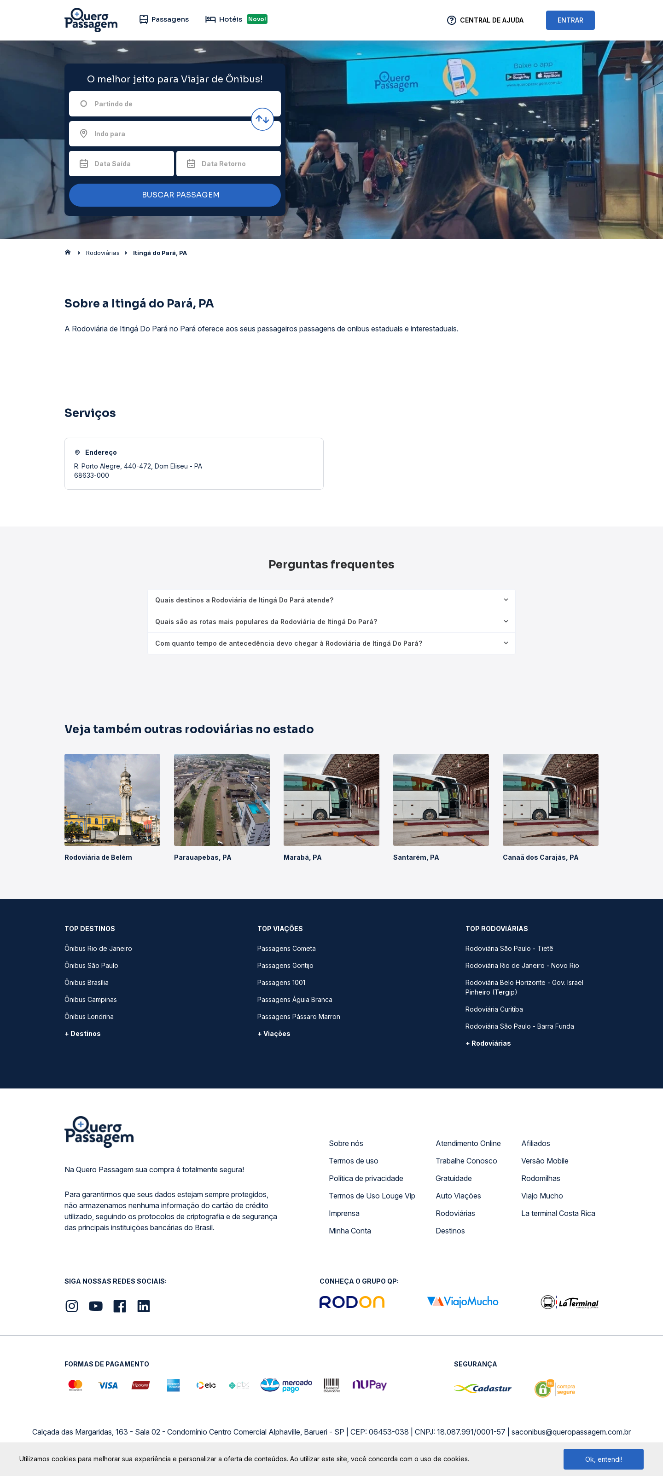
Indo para (109, 134)
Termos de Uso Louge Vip (372, 1195)
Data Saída (112, 164)
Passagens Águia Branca (294, 999)
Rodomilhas (540, 1178)
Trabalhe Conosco (466, 1160)
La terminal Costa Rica (558, 1213)
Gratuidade (454, 1178)
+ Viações (274, 1033)
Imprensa (344, 1213)
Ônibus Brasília (86, 982)
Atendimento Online (468, 1143)
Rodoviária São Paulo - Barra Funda (519, 1026)
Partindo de (113, 104)
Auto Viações (458, 1195)
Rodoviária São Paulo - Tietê (509, 948)
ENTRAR (570, 20)
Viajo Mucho (542, 1195)
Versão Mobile (545, 1160)
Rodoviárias (455, 1213)
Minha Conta (350, 1230)
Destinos (450, 1230)
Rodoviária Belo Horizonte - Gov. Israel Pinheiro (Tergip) (524, 987)
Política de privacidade (366, 1178)
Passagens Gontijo (285, 965)
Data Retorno (224, 164)
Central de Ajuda (491, 20)
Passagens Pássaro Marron (298, 1016)
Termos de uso (353, 1160)
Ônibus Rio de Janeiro (98, 948)
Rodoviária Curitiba (494, 1009)
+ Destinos (82, 1033)
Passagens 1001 (281, 982)
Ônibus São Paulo (91, 965)
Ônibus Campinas (90, 999)
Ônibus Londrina (89, 1016)
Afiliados (535, 1143)
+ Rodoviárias (488, 1043)
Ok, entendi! (603, 1459)
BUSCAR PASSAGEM (173, 195)
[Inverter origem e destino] (262, 119)
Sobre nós (346, 1143)
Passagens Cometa (286, 948)
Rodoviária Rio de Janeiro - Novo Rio (522, 965)
